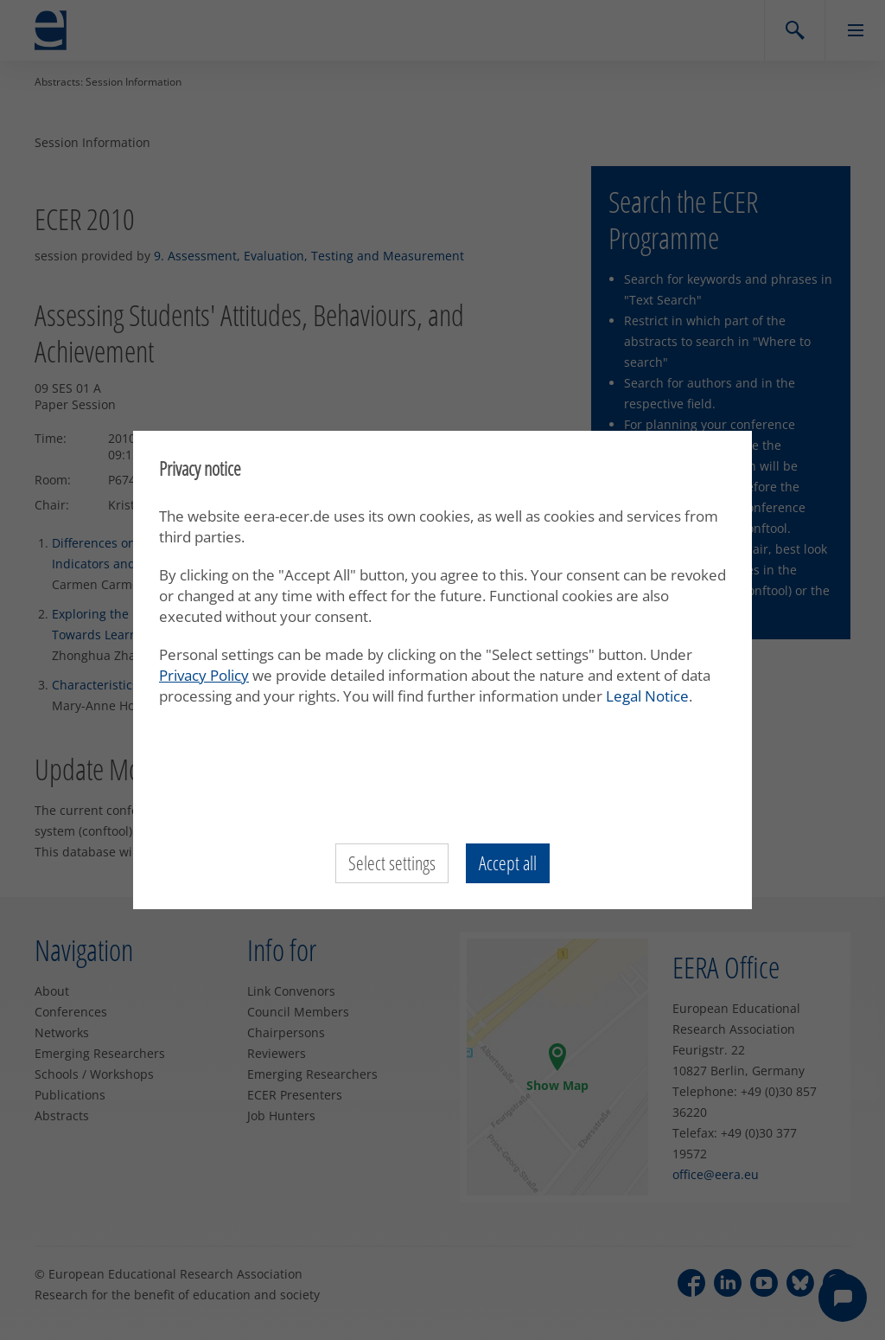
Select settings (392, 863)
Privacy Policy (204, 675)
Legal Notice (647, 696)
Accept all (508, 863)
